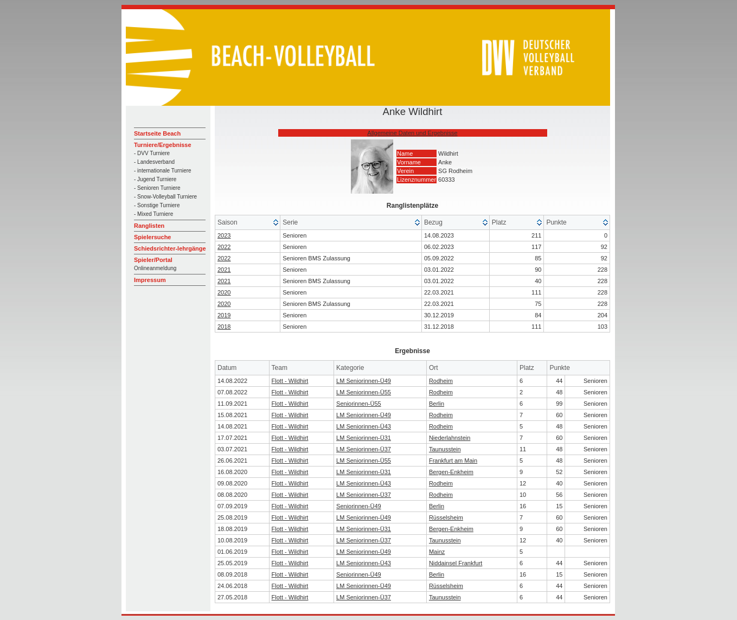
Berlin (436, 403)
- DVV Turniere (152, 153)
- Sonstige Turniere (157, 205)
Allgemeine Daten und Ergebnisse (412, 133)
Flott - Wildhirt (290, 381)
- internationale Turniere (162, 171)
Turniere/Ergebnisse (162, 145)
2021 (223, 269)
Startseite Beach (157, 133)
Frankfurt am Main (453, 460)
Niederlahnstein (449, 437)
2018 (223, 326)
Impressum (150, 280)
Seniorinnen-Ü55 (358, 403)
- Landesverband (154, 162)
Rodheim (441, 381)
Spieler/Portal (153, 260)
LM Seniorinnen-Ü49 (363, 381)
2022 (223, 247)
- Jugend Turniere (155, 179)
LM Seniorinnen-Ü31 (363, 437)
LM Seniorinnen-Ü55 (363, 392)
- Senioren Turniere (157, 188)
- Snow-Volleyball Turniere (165, 197)
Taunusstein (445, 449)
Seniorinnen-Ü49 (358, 506)
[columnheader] (247, 222)
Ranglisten (149, 225)
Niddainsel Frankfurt (455, 563)
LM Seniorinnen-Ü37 (363, 449)
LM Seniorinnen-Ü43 (363, 426)
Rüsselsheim (446, 517)
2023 (223, 235)
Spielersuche (152, 237)
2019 (223, 315)
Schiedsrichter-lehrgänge (170, 248)
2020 (223, 292)
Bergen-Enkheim (451, 472)
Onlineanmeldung (155, 268)
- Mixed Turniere (153, 214)
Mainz (437, 551)
